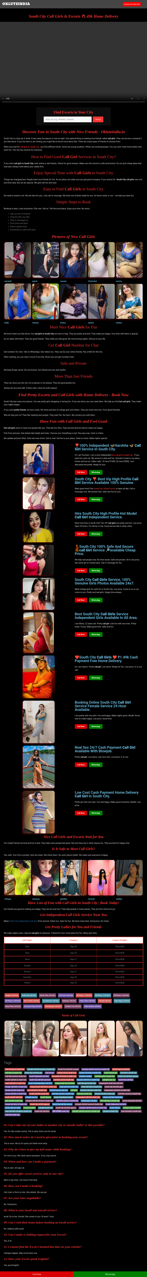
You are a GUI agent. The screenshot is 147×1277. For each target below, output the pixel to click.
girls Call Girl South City (13, 1101)
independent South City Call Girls (111, 1083)
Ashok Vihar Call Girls (47, 995)
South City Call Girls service (128, 1076)
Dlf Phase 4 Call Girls (12, 1001)
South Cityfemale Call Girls (39, 1076)
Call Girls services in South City (129, 1094)
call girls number (85, 1076)
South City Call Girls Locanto (68, 1069)
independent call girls (89, 1101)
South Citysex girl (110, 1073)
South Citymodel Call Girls (132, 1101)
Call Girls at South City (13, 1073)
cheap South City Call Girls (64, 1083)
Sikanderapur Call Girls (53, 1006)
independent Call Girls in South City (117, 1090)
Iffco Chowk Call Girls (31, 1001)
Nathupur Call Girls (69, 1001)
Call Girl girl (49, 1073)
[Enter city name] (68, 119)
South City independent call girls (23, 921)
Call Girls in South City (128, 1073)
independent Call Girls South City (88, 1097)
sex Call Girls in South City (37, 1090)
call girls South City (45, 1108)
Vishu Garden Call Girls (92, 1006)
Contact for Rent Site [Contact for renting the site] (132, 4)
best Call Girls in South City (131, 1111)
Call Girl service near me (58, 1090)
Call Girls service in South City (63, 1094)
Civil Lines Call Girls (66, 995)
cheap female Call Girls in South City (43, 1087)
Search (98, 119)
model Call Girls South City (39, 1094)
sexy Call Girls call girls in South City (18, 1111)
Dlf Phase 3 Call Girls (121, 995)
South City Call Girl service (62, 1104)
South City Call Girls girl (33, 1073)
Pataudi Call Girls (105, 1001)
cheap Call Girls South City (112, 1097)
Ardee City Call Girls (29, 995)
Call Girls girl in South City (14, 1069)
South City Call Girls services (40, 1080)
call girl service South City (66, 1073)
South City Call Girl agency (39, 1104)
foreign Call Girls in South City (16, 1087)
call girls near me (109, 1080)
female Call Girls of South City (16, 1104)
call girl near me (31, 1097)
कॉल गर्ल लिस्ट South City (61, 1111)
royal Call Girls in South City (15, 1083)
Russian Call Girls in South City (88, 1080)
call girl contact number (131, 1108)
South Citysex (46, 1097)
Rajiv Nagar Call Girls (122, 1001)
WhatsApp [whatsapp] (95, 472)
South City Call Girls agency (66, 1108)
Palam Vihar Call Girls (87, 1001)
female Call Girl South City (14, 1090)
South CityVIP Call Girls (13, 1097)
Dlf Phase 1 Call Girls (84, 995)
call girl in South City (110, 1111)
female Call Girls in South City (90, 1073)
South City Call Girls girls (114, 1087)
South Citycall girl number (63, 1097)
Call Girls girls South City (87, 1083)
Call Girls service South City (64, 1080)
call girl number (29, 1108)
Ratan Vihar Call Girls (12, 1006)
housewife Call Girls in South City (64, 1076)
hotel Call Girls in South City (91, 1087)
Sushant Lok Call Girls (73, 1006)
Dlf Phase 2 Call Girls (102, 995)
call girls (74, 1090)
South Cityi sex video (12, 1108)
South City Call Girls (126, 1080)
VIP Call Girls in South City (109, 1101)
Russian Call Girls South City (91, 1090)
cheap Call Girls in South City (15, 1094)
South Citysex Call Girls (121, 1069)
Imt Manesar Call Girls (51, 1001)
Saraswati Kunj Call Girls (32, 1006)
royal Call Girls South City (69, 1087)
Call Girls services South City (15, 1076)
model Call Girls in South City (15, 1080)
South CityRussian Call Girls (116, 1104)
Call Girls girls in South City (104, 1076)
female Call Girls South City (105, 1094)
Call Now (81, 472)
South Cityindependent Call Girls (40, 1083)
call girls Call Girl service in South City (41, 1069)
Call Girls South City (84, 1094)
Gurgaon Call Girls (11, 995)
